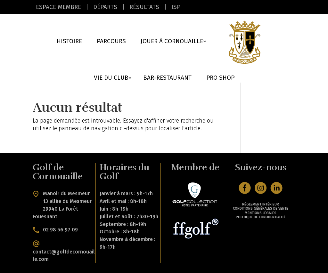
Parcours (111, 42)
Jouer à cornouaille (172, 42)
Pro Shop (220, 78)
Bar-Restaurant (167, 78)
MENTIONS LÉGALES (260, 213)
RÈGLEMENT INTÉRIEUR (260, 204)
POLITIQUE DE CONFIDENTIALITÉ (261, 217)
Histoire (69, 42)
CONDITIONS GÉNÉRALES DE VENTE (260, 208)
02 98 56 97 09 (60, 229)
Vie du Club (111, 78)
